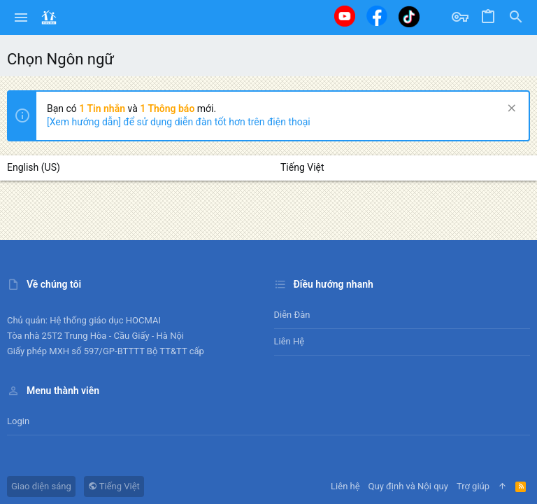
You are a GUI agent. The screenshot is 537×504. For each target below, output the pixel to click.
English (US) (33, 167)
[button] (21, 17)
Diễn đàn (292, 314)
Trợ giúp (473, 486)
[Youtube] (345, 16)
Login (18, 421)
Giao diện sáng (41, 486)
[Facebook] (377, 16)
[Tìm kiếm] (516, 17)
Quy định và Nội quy (408, 486)
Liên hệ (289, 341)
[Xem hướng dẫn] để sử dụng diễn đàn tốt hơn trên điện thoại (178, 121)
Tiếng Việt (302, 167)
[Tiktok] (409, 16)
